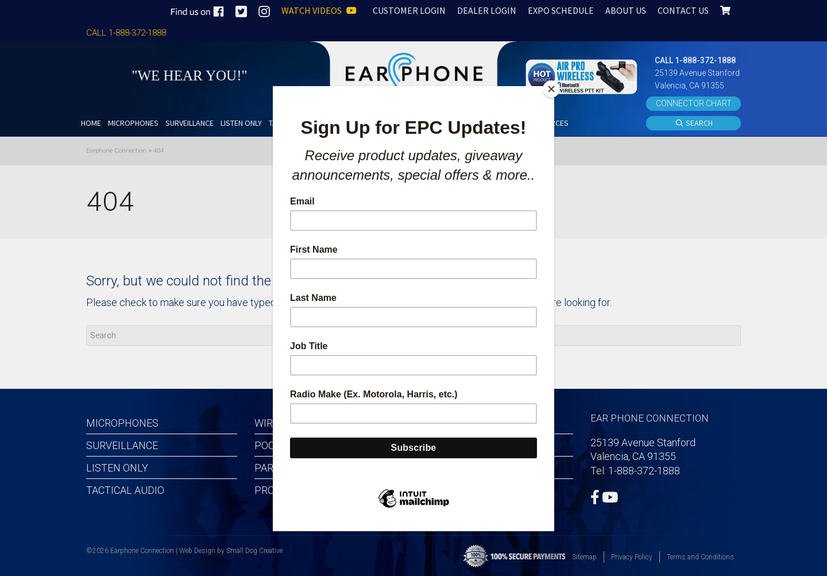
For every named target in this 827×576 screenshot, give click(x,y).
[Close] (551, 89)
